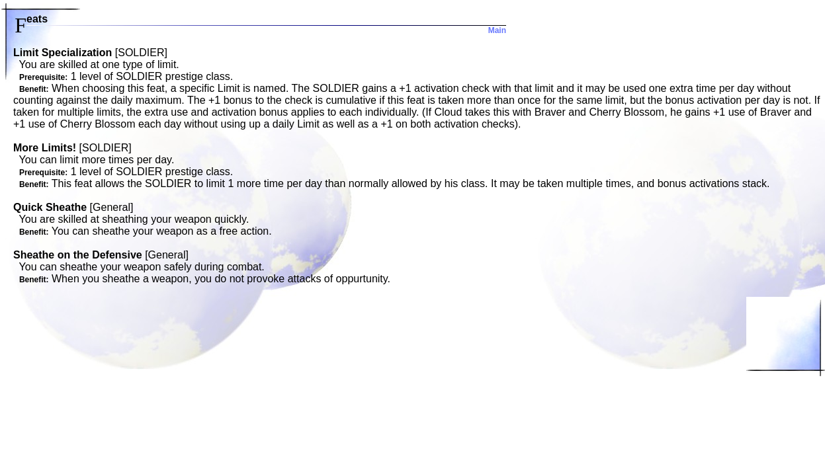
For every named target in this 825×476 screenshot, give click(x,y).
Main (497, 30)
